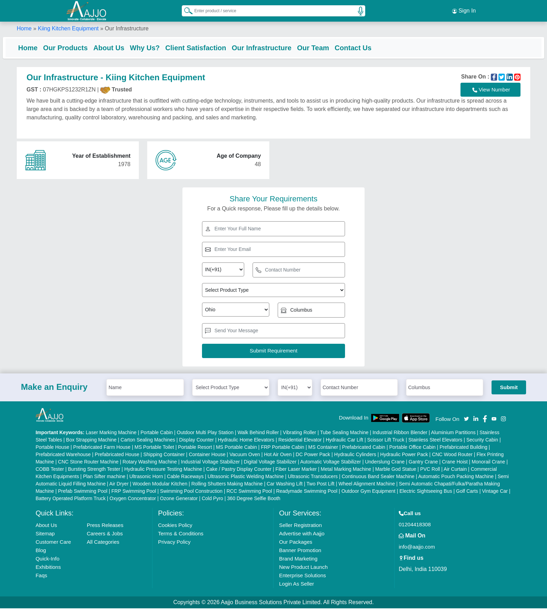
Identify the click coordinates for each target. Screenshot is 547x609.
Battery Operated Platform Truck (71, 499)
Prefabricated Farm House (101, 448)
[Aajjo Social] (466, 419)
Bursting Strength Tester (94, 470)
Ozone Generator (179, 499)
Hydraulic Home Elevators (246, 440)
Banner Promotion (300, 551)
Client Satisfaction (209, 47)
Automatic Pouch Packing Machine (456, 477)
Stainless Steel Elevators (435, 440)
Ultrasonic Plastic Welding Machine (246, 477)
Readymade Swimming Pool (306, 492)
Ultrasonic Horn (146, 477)
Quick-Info (47, 559)
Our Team (327, 47)
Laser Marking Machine (111, 433)
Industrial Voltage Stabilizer (210, 462)
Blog (41, 551)
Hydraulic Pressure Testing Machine (163, 470)
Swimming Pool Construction (191, 492)
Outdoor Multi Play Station (205, 433)
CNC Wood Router (452, 455)
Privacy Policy (174, 542)
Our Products (79, 47)
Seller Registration (300, 526)
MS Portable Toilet (154, 448)
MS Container (323, 448)
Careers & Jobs (105, 534)
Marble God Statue (395, 470)
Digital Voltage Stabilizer (270, 462)
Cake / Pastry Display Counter (239, 470)
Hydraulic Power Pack (404, 455)
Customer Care (53, 542)
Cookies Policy (175, 526)
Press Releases (105, 526)
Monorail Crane (488, 462)
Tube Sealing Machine (344, 433)
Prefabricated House (117, 455)
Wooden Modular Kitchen (160, 484)
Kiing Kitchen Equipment (68, 28)
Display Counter (196, 440)
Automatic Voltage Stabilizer (330, 462)
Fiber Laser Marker (296, 470)
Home (24, 28)
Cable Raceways (185, 477)
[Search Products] (185, 10)
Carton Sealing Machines (148, 440)
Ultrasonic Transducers (313, 477)
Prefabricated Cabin (363, 448)
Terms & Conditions (180, 534)
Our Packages (295, 542)
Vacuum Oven (245, 455)
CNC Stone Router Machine (88, 462)
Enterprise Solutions (302, 576)
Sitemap (45, 534)
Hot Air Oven (278, 455)
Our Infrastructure (275, 47)
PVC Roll (430, 470)
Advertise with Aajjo (301, 534)
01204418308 (415, 525)
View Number (491, 90)
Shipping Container (164, 455)
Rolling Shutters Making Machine (227, 484)
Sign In (464, 10)
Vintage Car (495, 492)
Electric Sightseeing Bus (425, 492)
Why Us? (159, 47)
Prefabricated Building (463, 448)
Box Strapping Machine (91, 440)
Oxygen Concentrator (133, 499)
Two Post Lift (321, 484)
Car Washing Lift (284, 484)
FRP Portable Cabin (282, 448)
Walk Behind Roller (258, 433)
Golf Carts (467, 492)
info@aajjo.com (417, 547)
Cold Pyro (212, 499)
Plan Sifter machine (104, 477)
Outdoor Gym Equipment (369, 492)
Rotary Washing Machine (149, 462)
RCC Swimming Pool (249, 492)
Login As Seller (296, 584)
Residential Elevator (300, 440)
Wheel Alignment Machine (366, 484)
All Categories (103, 542)
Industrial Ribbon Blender (400, 433)
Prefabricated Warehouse (63, 455)
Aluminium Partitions (453, 433)
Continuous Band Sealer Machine (378, 477)
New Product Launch (303, 568)
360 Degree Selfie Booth (253, 499)
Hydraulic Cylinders (355, 455)
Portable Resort (195, 448)
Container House (207, 455)
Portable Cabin (157, 433)
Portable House (52, 448)
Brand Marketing (298, 559)
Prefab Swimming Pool (82, 492)
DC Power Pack (313, 455)
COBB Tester (50, 470)
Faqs (41, 576)
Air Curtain (455, 470)
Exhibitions (48, 568)
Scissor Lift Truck (385, 440)
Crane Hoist (455, 462)
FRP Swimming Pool (133, 492)
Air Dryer (118, 484)
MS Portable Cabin (236, 448)
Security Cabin (482, 440)
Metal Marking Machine (346, 470)
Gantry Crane (423, 462)
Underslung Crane (385, 462)
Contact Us (367, 47)
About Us (122, 47)
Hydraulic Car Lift (344, 440)
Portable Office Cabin (412, 448)
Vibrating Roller (299, 433)
